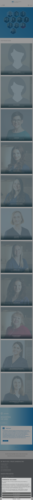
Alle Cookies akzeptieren (16, 493)
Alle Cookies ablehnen (16, 495)
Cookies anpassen (16, 497)
